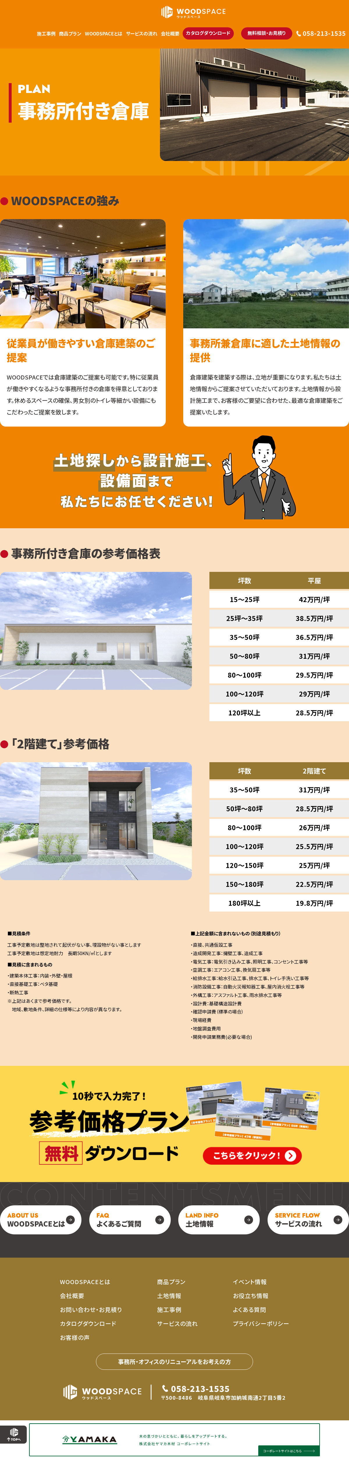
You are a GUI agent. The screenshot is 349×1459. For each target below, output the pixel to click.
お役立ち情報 (251, 1295)
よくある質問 (249, 1309)
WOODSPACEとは (103, 33)
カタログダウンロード (208, 32)
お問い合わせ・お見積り (91, 1309)
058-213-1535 (324, 33)
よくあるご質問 (119, 1220)
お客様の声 (75, 1337)
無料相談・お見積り (266, 32)
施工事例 (46, 33)
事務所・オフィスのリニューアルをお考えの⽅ (174, 1361)
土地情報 (202, 1220)
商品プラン (70, 33)
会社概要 (170, 33)
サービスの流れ (141, 33)
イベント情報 (250, 1281)
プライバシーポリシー (261, 1323)
